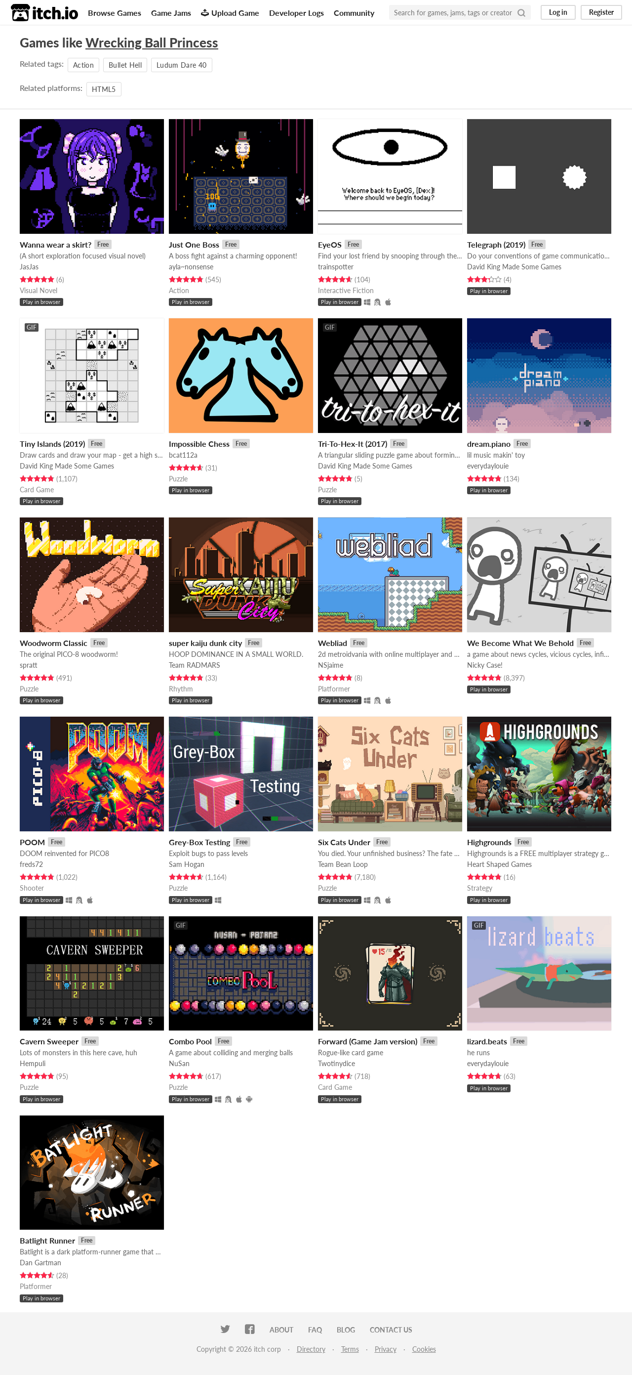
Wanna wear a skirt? (55, 244)
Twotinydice (336, 1063)
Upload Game (230, 12)
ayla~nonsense (191, 266)
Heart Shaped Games (499, 864)
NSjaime (330, 665)
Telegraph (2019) (496, 244)
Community (354, 12)
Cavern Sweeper (49, 1041)
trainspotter (336, 266)
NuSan (179, 1063)
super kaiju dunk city (205, 642)
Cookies (424, 1349)
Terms (350, 1349)
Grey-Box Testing (199, 842)
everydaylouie (488, 466)
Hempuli (32, 1063)
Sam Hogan (186, 864)
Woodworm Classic (53, 642)
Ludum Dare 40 (182, 65)
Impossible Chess (199, 443)
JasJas (29, 266)
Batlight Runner (47, 1240)
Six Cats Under (344, 842)
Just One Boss (194, 244)
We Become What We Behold (520, 642)
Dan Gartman (40, 1262)
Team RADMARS (194, 665)
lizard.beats (487, 1041)
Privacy (385, 1349)
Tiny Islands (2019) (52, 443)
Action (83, 65)
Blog (346, 1330)
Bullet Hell (125, 65)
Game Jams (171, 12)
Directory (311, 1349)
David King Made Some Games (514, 266)
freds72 (31, 864)
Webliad (332, 642)
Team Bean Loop (343, 864)
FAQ (315, 1330)
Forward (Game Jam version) (367, 1041)
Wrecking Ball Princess (151, 42)
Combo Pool (190, 1041)
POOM (32, 842)
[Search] (521, 12)
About (281, 1330)
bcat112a (183, 455)
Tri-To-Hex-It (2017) (352, 443)
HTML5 (104, 89)
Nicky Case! (485, 665)
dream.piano (489, 443)
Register (601, 12)
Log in (558, 12)
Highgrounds (489, 842)
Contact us (391, 1330)
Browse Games (114, 12)
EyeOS (330, 244)
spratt (29, 665)
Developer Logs (296, 12)
